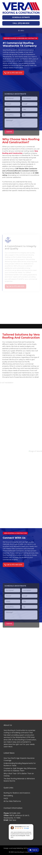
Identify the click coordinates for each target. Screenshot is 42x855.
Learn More (8, 747)
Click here (12, 820)
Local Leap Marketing (16, 848)
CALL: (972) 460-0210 (21, 23)
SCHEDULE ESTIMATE (21, 17)
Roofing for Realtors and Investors (17, 793)
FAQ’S (6, 798)
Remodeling (8, 796)
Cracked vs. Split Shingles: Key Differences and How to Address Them (20, 769)
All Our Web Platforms (12, 801)
